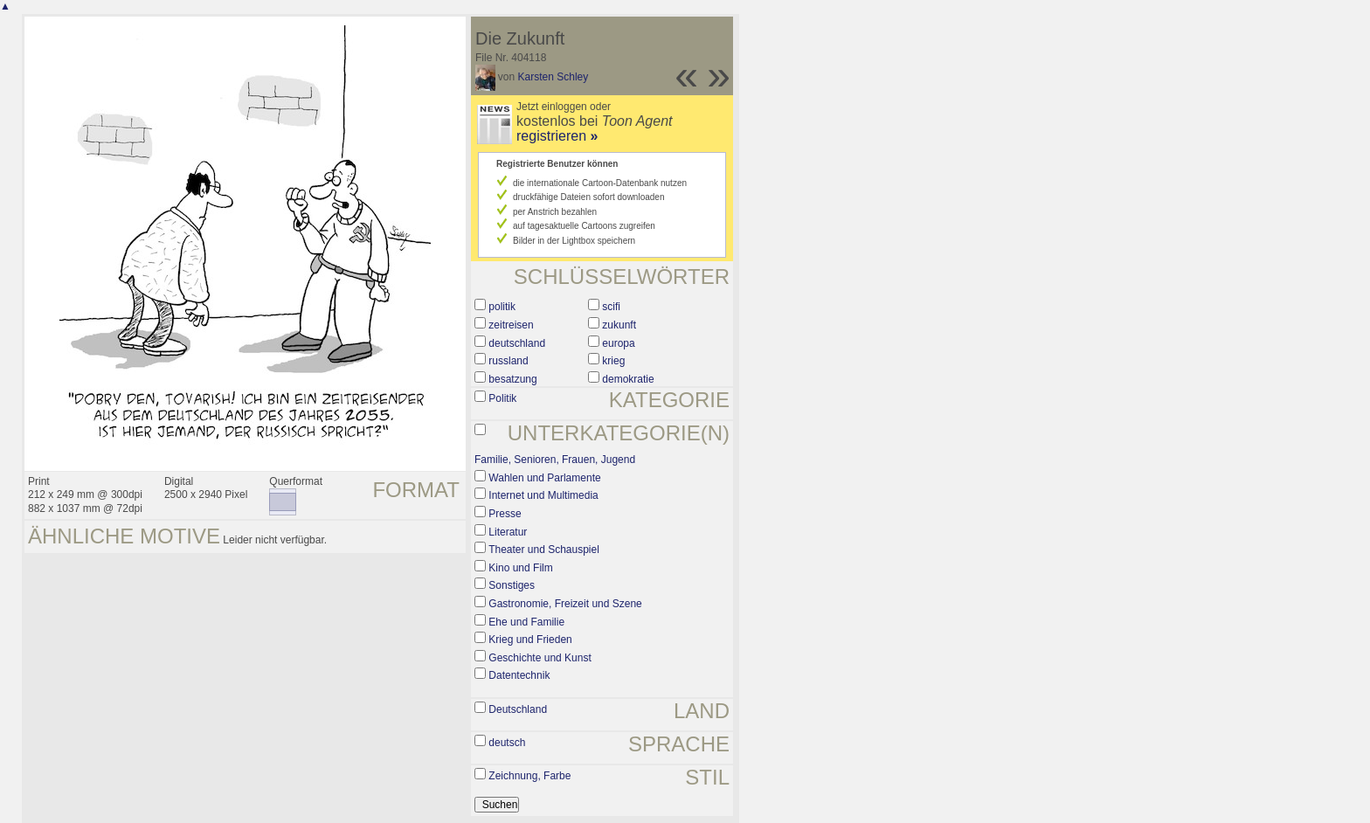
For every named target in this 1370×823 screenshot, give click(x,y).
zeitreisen (510, 325)
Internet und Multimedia (543, 495)
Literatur (507, 532)
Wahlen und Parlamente (544, 478)
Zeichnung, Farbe (529, 776)
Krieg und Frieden (529, 639)
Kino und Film (520, 568)
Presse (504, 514)
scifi (611, 307)
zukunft (619, 325)
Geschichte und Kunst (539, 658)
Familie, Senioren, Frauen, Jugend (554, 459)
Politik (502, 398)
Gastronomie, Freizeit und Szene (564, 604)
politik (501, 307)
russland (508, 361)
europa (618, 343)
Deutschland (517, 709)
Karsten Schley (553, 77)
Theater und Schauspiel (543, 549)
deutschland (516, 343)
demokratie (628, 379)
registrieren (557, 135)
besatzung (512, 379)
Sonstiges (511, 585)
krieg (613, 361)
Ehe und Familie (526, 622)
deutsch (506, 743)
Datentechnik (519, 675)
